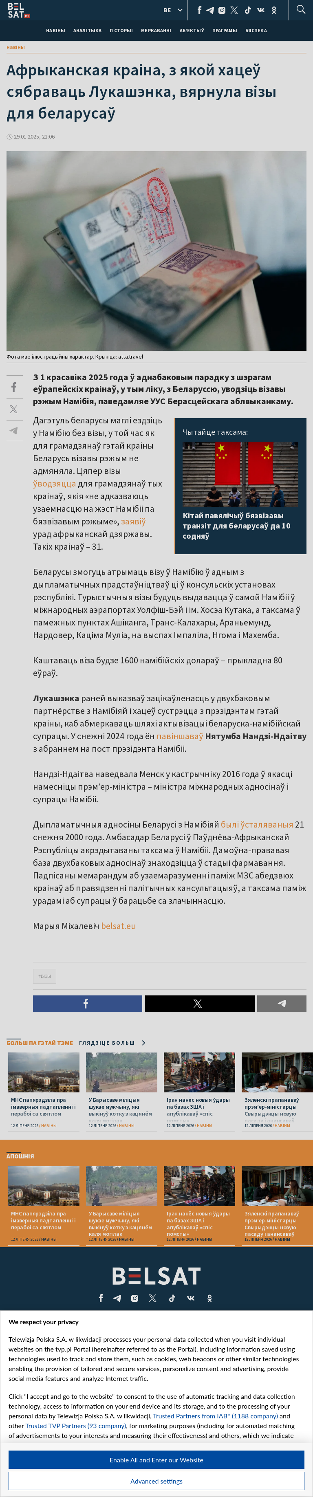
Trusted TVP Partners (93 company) (75, 1425)
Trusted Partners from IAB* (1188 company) (215, 1416)
